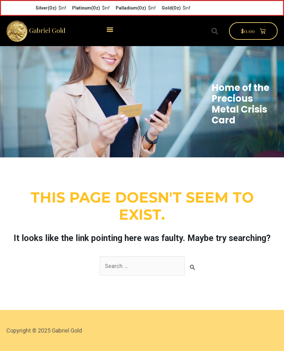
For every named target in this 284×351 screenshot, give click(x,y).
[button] (110, 29)
